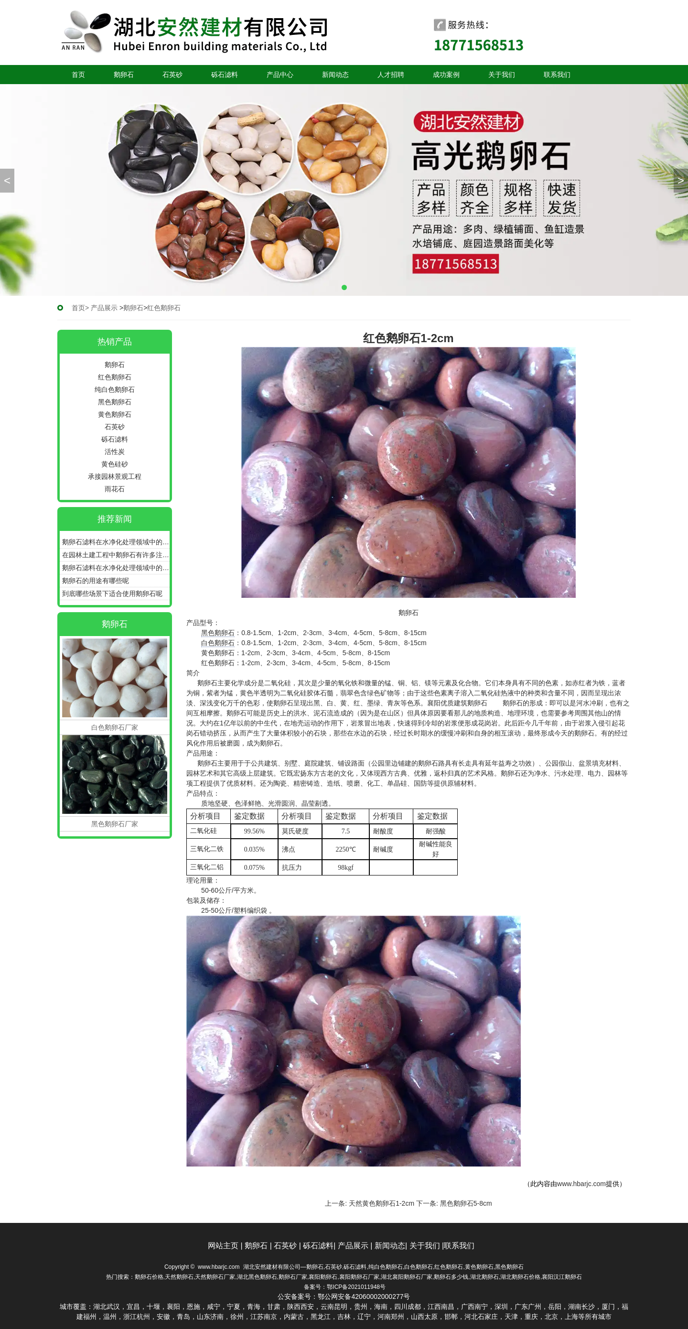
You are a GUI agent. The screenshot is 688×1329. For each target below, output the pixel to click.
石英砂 (172, 74)
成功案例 (446, 74)
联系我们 (557, 74)
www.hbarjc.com (581, 1184)
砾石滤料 (224, 74)
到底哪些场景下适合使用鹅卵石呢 (112, 593)
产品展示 (104, 308)
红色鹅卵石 (114, 377)
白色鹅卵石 (218, 643)
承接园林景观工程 (114, 476)
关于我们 (501, 74)
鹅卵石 (124, 74)
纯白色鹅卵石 (115, 389)
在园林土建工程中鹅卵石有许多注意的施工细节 (116, 555)
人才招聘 (390, 74)
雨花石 (115, 489)
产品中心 (280, 74)
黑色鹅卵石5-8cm (466, 1203)
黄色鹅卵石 (114, 414)
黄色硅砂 (114, 464)
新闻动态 (335, 74)
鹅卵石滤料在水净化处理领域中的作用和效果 (116, 568)
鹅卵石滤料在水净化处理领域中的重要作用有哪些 (116, 542)
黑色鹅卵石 (114, 402)
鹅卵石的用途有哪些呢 (95, 580)
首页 (78, 74)
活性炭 (115, 451)
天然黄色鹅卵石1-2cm (381, 1203)
